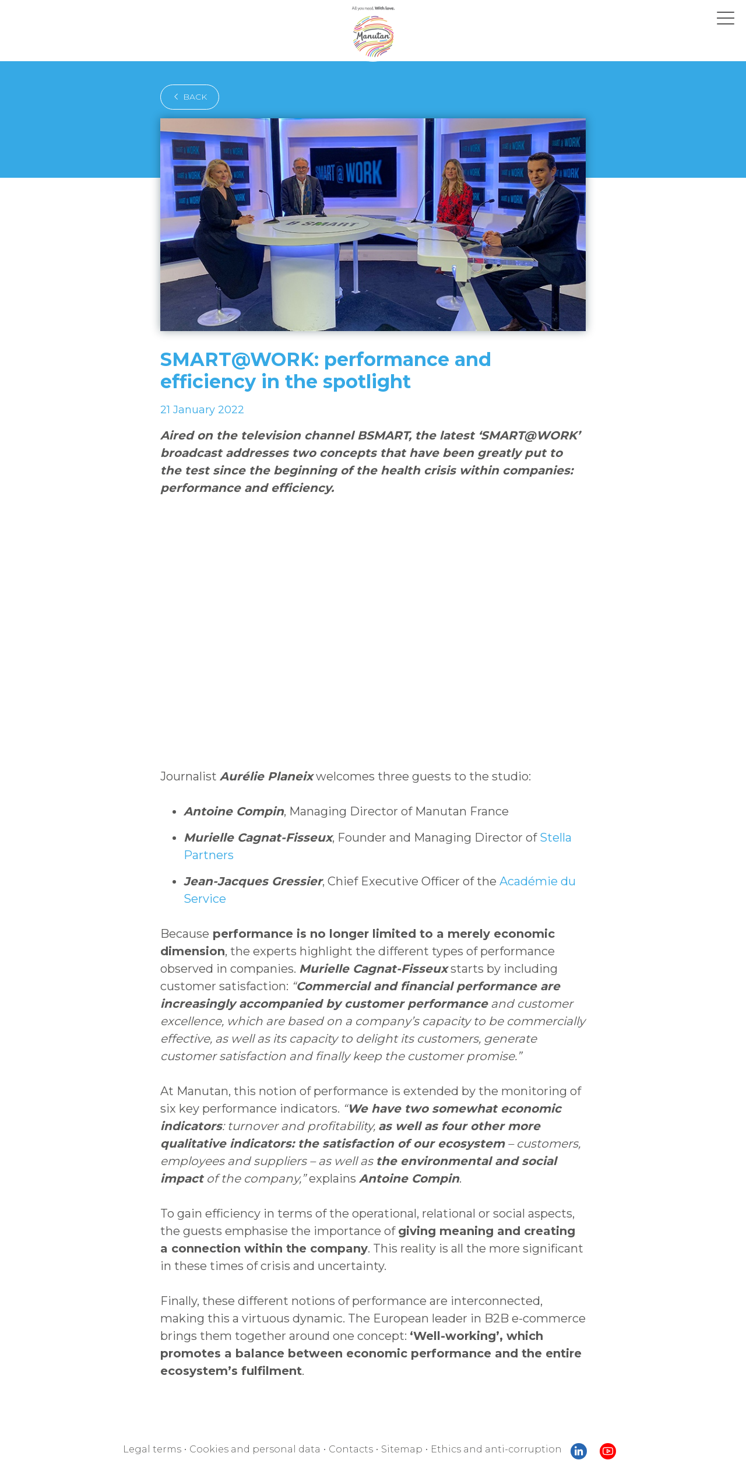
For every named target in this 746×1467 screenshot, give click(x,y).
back (190, 97)
